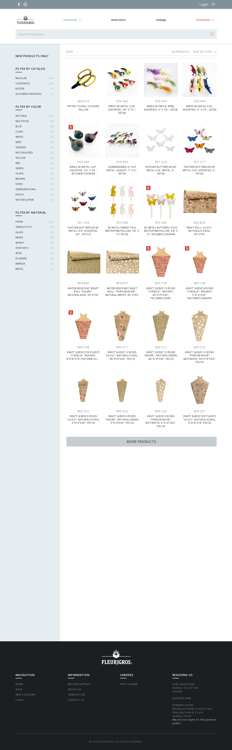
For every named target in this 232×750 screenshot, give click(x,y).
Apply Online (129, 684)
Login (203, 4)
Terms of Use (76, 694)
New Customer (26, 694)
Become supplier (79, 684)
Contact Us (76, 700)
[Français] (213, 4)
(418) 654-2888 (181, 698)
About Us (74, 689)
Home (19, 684)
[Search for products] (116, 34)
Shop (19, 689)
